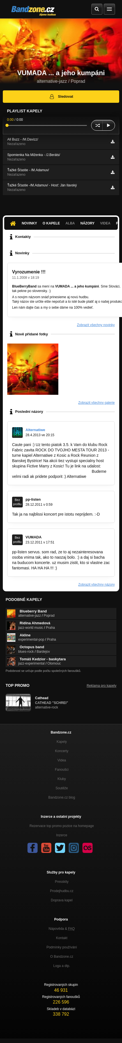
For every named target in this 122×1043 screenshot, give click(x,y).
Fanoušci (62, 770)
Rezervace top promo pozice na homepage (61, 826)
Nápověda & (62, 929)
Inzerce (61, 835)
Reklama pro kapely (101, 686)
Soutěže (62, 788)
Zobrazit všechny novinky (96, 325)
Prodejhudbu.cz (61, 891)
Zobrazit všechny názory (96, 585)
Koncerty (61, 751)
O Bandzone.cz (61, 957)
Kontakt (62, 938)
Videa (105, 223)
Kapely (62, 742)
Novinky (29, 223)
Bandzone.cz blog (61, 797)
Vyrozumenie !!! (28, 271)
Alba (70, 223)
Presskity (62, 882)
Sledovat (61, 96)
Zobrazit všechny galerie (96, 403)
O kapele (51, 223)
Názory (87, 223)
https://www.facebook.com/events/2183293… (51, 471)
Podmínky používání (62, 947)
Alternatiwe (35, 430)
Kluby (61, 779)
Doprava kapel (61, 900)
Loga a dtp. (61, 966)
